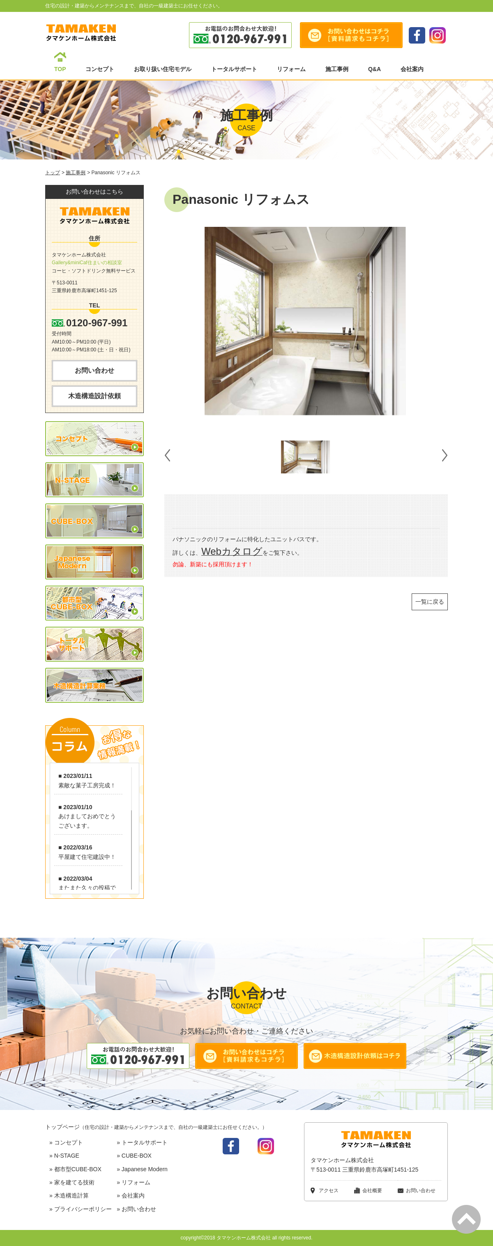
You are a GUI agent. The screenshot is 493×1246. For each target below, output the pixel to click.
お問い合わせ (94, 370)
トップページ (156, 1127)
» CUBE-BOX (134, 1155)
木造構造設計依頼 (94, 395)
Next (445, 457)
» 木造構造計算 (69, 1195)
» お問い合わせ (136, 1209)
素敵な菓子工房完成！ (87, 785)
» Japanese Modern (142, 1169)
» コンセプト (66, 1142)
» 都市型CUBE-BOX (75, 1169)
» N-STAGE (64, 1155)
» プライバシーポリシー (80, 1209)
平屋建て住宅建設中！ (87, 857)
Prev (167, 457)
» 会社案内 (131, 1195)
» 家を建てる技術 (71, 1182)
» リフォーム (133, 1182)
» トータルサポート (142, 1142)
